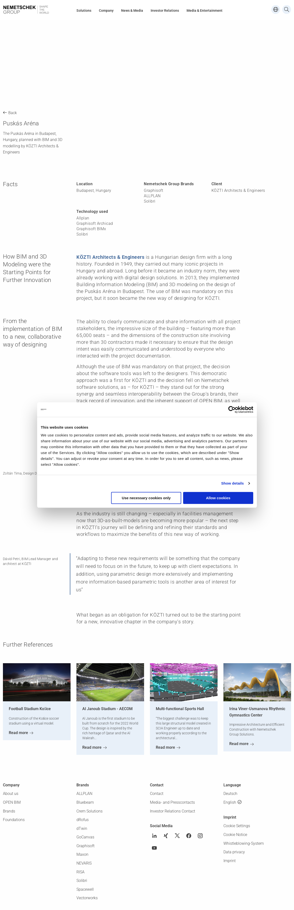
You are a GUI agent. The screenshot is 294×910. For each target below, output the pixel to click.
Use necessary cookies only (146, 498)
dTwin (81, 828)
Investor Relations (165, 10)
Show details (232, 483)
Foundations (14, 819)
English (229, 802)
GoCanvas (85, 837)
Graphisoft (85, 846)
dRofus (82, 819)
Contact (156, 793)
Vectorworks (87, 898)
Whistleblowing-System (243, 843)
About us (10, 793)
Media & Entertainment (204, 10)
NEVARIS (84, 863)
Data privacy (234, 852)
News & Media (132, 10)
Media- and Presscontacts (172, 802)
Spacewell (85, 889)
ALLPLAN (84, 793)
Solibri (81, 880)
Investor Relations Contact (172, 811)
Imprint (229, 860)
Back (12, 112)
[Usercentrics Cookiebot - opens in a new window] (231, 409)
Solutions (83, 10)
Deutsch (230, 793)
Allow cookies (218, 498)
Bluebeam (85, 802)
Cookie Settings (236, 825)
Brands (9, 811)
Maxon (82, 854)
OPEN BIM (12, 802)
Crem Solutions (89, 811)
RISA (80, 872)
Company (106, 10)
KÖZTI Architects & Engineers (110, 257)
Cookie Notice (235, 834)
